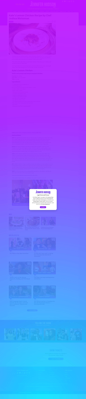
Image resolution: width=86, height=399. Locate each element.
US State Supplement (45, 204)
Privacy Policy (36, 201)
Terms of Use (50, 197)
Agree (43, 207)
